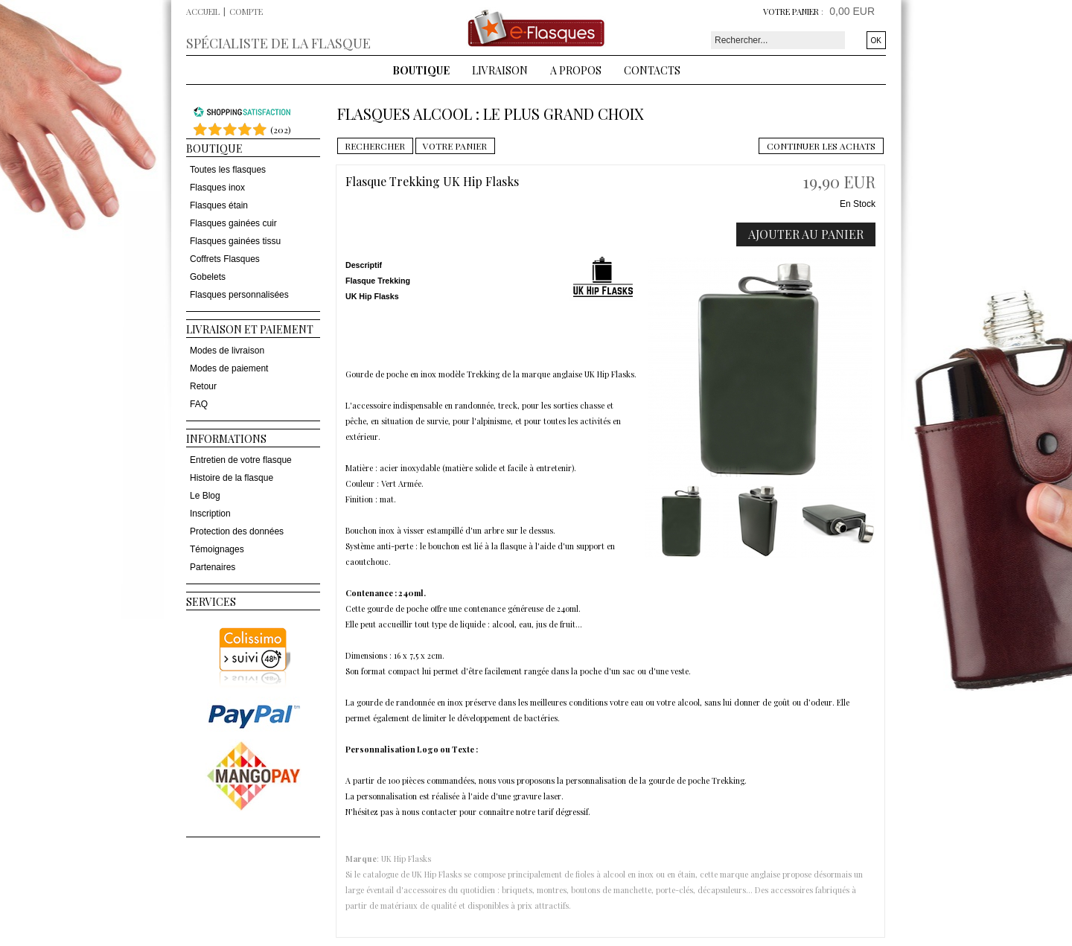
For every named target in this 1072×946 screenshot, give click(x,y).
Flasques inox (217, 187)
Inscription (210, 513)
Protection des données (237, 531)
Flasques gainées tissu (235, 241)
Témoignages (217, 549)
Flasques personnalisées (239, 295)
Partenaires (212, 567)
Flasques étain (219, 205)
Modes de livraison (227, 350)
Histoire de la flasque (231, 478)
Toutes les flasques (228, 169)
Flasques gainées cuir (233, 223)
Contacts (652, 70)
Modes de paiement (229, 368)
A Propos (576, 70)
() (280, 129)
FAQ (199, 404)
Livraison (500, 70)
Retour (203, 386)
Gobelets (208, 277)
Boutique (421, 70)
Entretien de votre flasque (241, 460)
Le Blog (205, 495)
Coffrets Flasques (225, 259)
